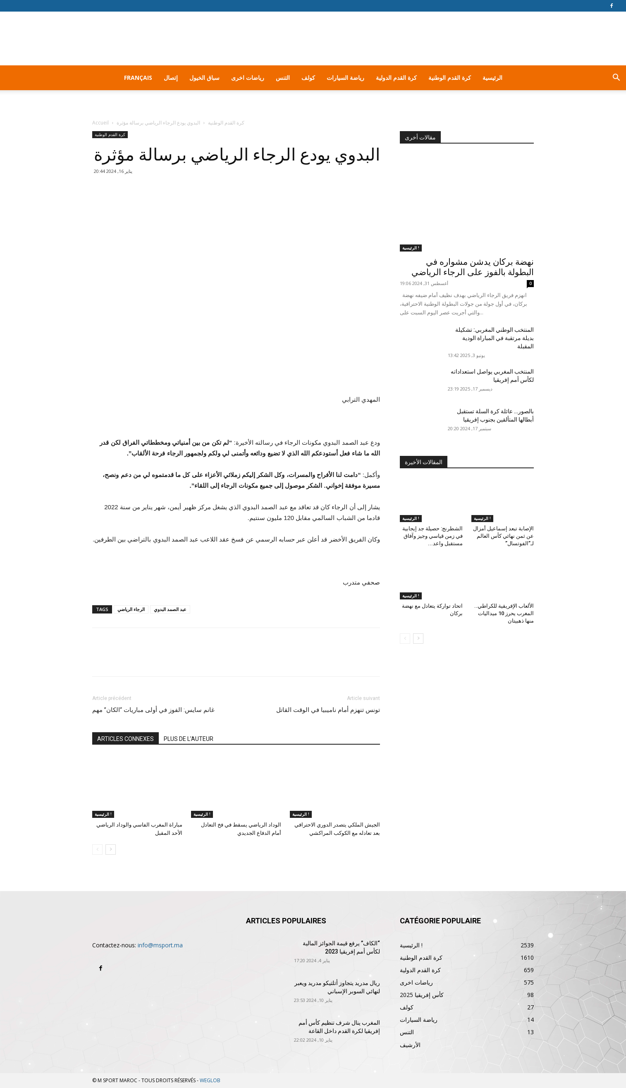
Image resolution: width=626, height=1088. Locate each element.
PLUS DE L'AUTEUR (188, 739)
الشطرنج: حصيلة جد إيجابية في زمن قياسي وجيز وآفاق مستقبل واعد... (432, 535)
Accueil (100, 122)
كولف (308, 77)
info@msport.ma (160, 945)
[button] (616, 78)
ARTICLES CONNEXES (125, 739)
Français (138, 77)
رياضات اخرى (247, 77)
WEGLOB (210, 1080)
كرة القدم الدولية (396, 77)
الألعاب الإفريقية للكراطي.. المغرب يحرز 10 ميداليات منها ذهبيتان (504, 613)
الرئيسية (492, 77)
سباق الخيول (204, 77)
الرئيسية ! (103, 814)
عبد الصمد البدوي (170, 609)
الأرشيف (410, 1045)
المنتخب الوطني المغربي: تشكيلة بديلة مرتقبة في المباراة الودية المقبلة (494, 338)
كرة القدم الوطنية (449, 77)
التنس (283, 77)
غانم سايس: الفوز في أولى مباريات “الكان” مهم (153, 710)
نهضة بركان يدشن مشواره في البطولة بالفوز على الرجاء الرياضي (472, 267)
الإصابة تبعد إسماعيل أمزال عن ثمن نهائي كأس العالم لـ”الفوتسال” (503, 535)
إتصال (171, 77)
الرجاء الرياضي (131, 609)
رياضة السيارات (345, 77)
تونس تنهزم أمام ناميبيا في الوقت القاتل (328, 710)
